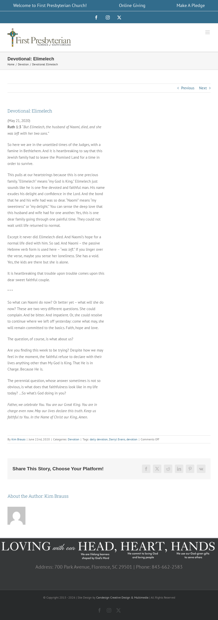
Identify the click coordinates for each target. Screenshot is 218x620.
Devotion (73, 439)
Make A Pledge (191, 5)
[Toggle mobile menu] (208, 32)
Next (203, 88)
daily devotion (99, 439)
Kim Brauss (18, 439)
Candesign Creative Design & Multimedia (122, 597)
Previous (187, 88)
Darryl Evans (117, 439)
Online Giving (132, 5)
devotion (131, 439)
